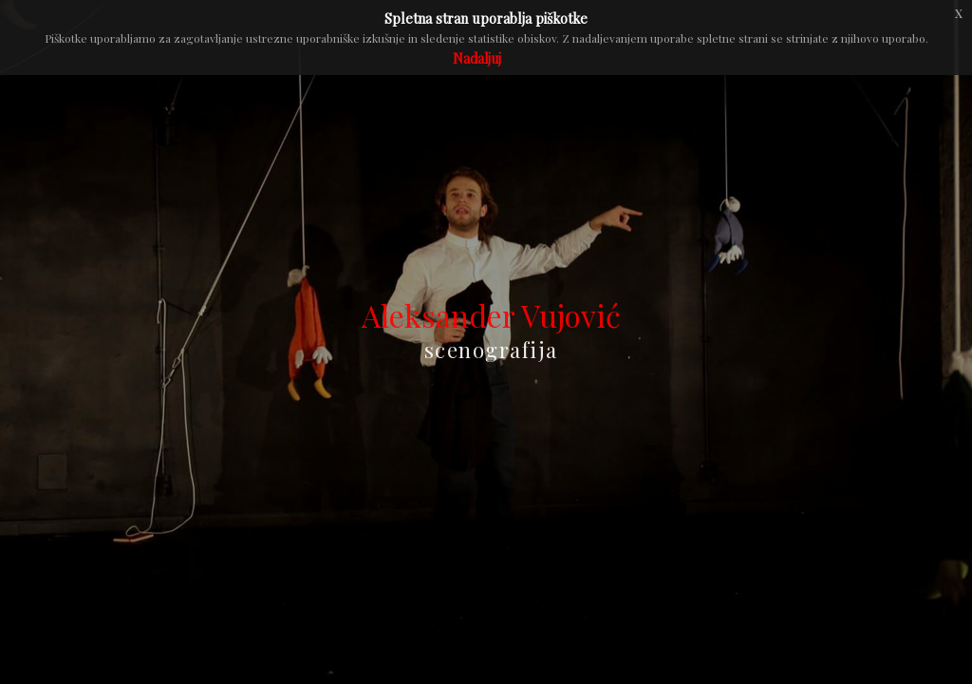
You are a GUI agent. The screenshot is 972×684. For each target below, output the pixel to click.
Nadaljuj (477, 58)
